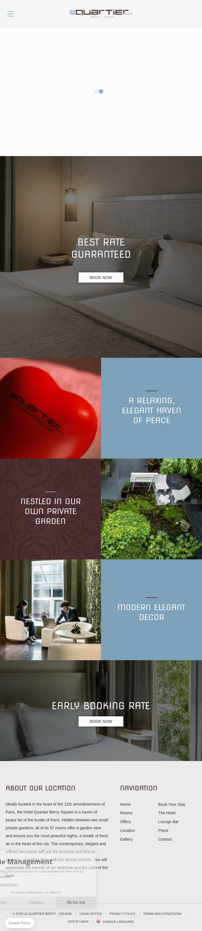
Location (127, 830)
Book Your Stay (172, 804)
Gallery (126, 839)
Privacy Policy (123, 913)
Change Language (118, 921)
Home (125, 804)
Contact (165, 839)
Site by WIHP (78, 921)
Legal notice (90, 913)
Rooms (126, 813)
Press (163, 830)
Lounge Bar (168, 821)
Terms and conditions (162, 913)
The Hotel (167, 813)
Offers (125, 821)
